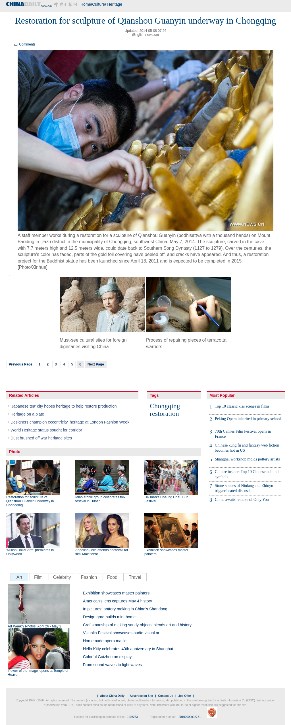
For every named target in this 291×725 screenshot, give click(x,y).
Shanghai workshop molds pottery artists (247, 459)
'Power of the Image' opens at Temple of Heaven (38, 673)
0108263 (132, 716)
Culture (98, 4)
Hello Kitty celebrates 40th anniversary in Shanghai (128, 648)
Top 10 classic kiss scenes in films (242, 406)
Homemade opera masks (105, 641)
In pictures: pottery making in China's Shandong (125, 609)
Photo (14, 451)
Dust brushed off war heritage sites (41, 438)
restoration (164, 413)
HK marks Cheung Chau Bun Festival (166, 499)
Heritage (114, 4)
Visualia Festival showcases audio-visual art (122, 633)
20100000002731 (189, 716)
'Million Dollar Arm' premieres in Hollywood (30, 552)
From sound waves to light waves (112, 664)
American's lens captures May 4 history (117, 601)
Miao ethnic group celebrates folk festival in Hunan (100, 499)
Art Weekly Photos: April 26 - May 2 (34, 626)
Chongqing (165, 406)
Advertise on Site (141, 695)
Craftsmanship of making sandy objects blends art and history (137, 625)
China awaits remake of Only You (242, 499)
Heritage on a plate (27, 414)
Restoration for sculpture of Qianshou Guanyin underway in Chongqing (30, 501)
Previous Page (20, 364)
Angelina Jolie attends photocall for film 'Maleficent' (101, 552)
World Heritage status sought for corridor (46, 430)
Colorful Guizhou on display (107, 656)
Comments (27, 44)
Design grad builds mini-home (109, 617)
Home (85, 4)
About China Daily (112, 695)
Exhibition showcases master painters (166, 552)
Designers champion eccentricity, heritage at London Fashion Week (70, 422)
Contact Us (165, 695)
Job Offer (184, 695)
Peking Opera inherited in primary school (248, 419)
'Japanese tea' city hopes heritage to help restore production (64, 406)
